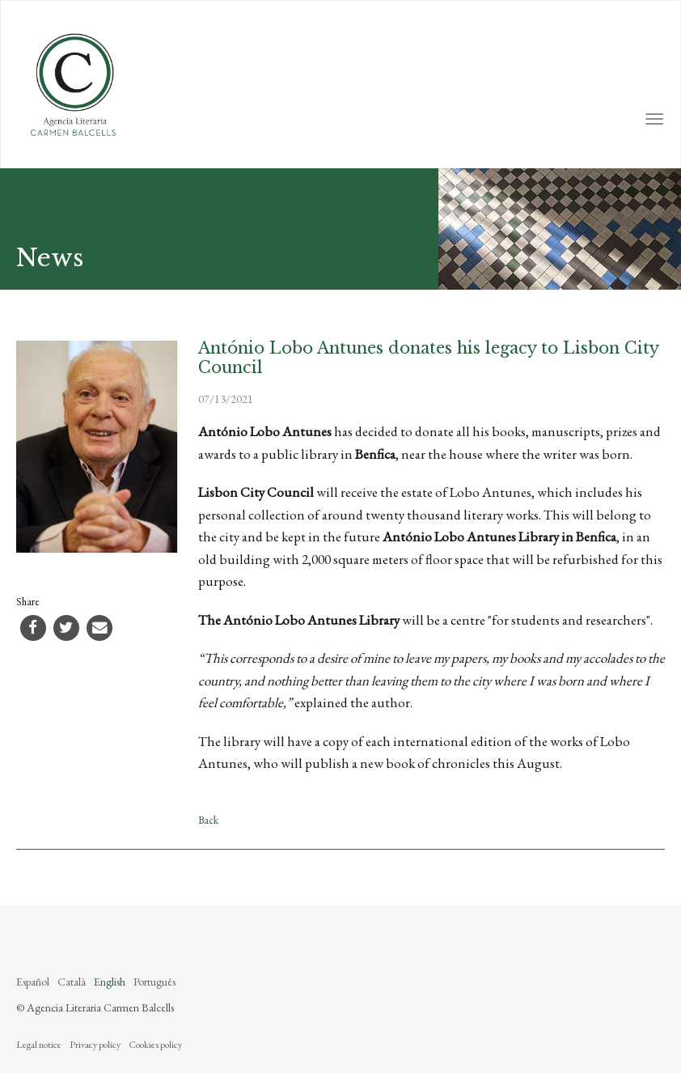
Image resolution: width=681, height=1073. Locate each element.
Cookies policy (155, 1044)
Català (71, 981)
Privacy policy (95, 1044)
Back (208, 820)
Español (32, 981)
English (109, 981)
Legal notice (38, 1044)
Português (154, 981)
